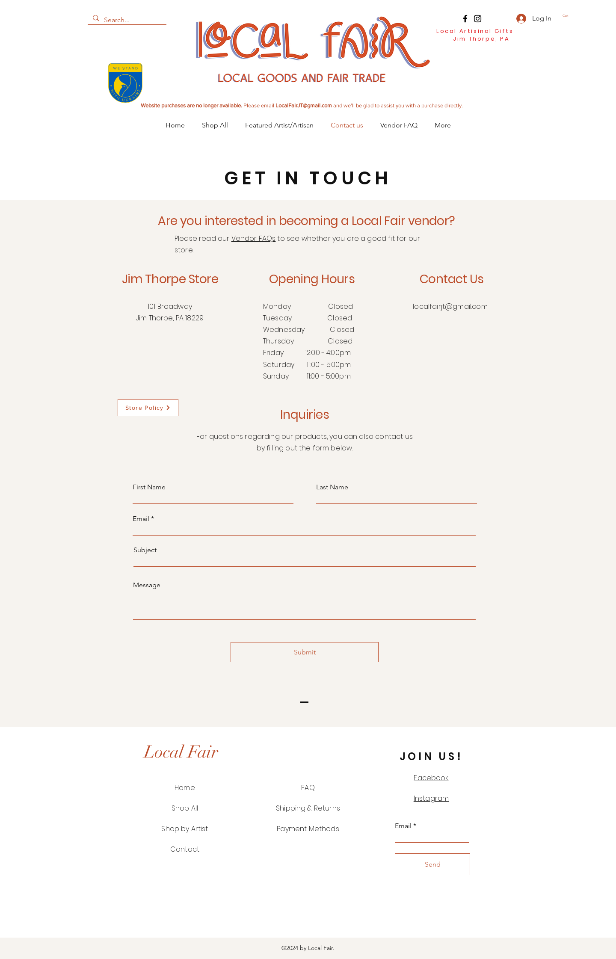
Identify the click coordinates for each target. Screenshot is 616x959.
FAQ (307, 788)
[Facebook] (465, 19)
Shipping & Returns (308, 808)
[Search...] (126, 20)
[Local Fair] (181, 752)
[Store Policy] (148, 407)
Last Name (332, 487)
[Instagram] (478, 19)
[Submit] (305, 652)
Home (185, 788)
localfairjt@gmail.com (450, 306)
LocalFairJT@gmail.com (303, 105)
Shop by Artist (184, 829)
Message (146, 585)
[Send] (432, 864)
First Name (149, 487)
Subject (145, 550)
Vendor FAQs (253, 238)
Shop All (185, 808)
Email (141, 518)
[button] (568, 16)
